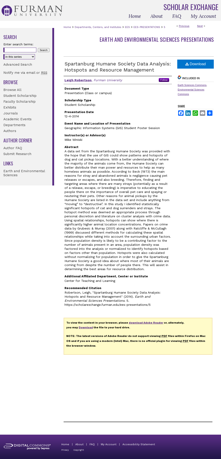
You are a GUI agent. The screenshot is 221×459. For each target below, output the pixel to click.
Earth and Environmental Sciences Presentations (156, 39)
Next (200, 26)
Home (67, 27)
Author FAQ (12, 148)
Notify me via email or (25, 73)
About (79, 444)
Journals (10, 113)
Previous (184, 26)
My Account (108, 444)
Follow (164, 80)
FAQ (92, 444)
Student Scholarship (20, 96)
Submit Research (17, 154)
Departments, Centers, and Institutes (98, 27)
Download (195, 64)
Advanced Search (17, 65)
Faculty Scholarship (19, 102)
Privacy (65, 450)
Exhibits (9, 107)
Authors (9, 131)
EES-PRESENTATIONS (147, 27)
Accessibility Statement (138, 444)
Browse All (12, 90)
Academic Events (17, 119)
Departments (14, 125)
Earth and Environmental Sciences (24, 173)
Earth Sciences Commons (192, 85)
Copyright (78, 450)
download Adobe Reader (146, 322)
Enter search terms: (18, 44)
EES (127, 27)
